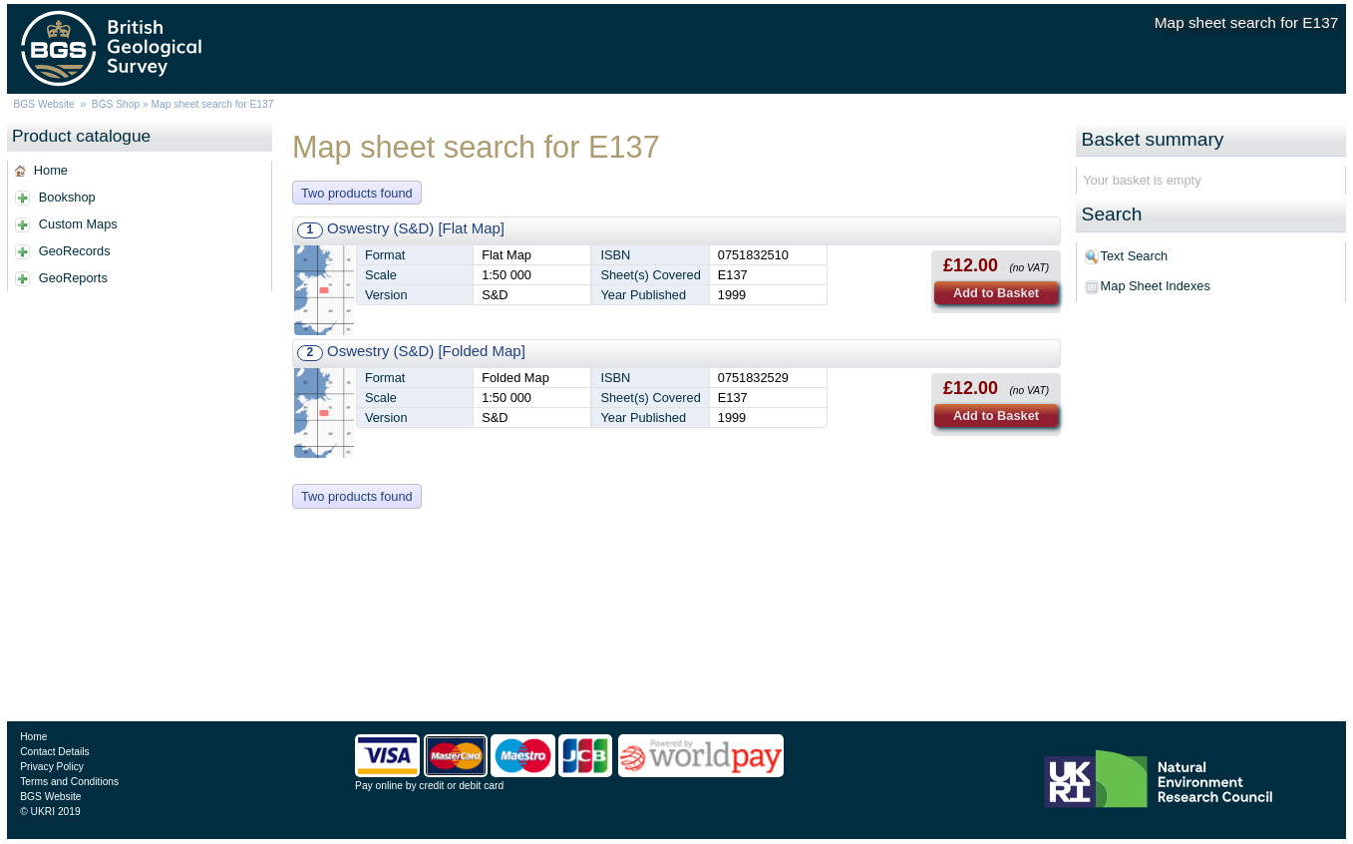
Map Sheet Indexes (1155, 285)
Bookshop (67, 197)
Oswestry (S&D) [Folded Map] (426, 350)
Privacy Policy (52, 766)
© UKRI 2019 (50, 811)
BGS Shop (116, 104)
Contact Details (54, 751)
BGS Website (43, 104)
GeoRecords (75, 250)
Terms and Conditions (69, 781)
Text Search (1135, 255)
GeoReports (73, 277)
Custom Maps (78, 223)
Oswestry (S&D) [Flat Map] (416, 227)
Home (51, 170)
